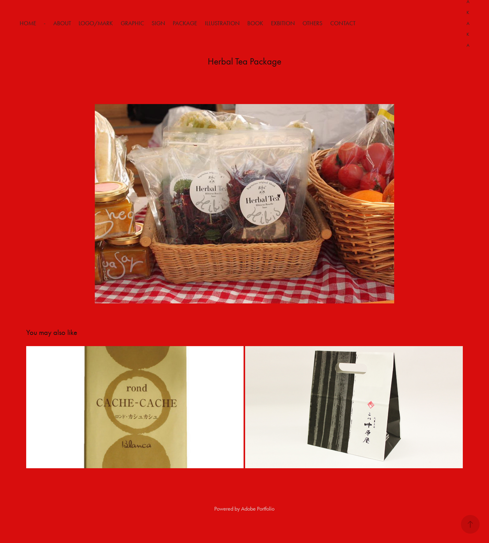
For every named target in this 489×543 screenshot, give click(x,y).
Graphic (132, 23)
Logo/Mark (96, 23)
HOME (28, 23)
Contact (343, 23)
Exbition (283, 23)
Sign (158, 23)
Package (185, 23)
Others (312, 23)
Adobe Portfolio (257, 508)
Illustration (222, 23)
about (62, 23)
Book (255, 23)
